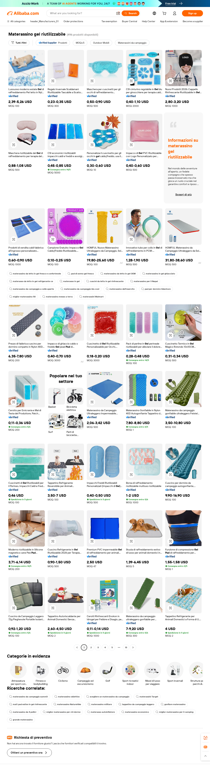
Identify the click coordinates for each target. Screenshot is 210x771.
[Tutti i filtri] (18, 43)
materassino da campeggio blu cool (80, 289)
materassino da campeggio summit (28, 696)
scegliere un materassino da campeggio (107, 696)
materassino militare (100, 704)
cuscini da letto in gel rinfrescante (105, 281)
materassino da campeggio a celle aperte (31, 289)
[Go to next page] (133, 647)
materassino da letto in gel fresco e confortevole (35, 273)
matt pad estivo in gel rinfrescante (28, 704)
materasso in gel (70, 281)
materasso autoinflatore (101, 712)
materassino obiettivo (67, 696)
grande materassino (21, 719)
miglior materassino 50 (22, 296)
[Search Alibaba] (81, 13)
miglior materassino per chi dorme (61, 712)
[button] (118, 13)
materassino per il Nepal (144, 281)
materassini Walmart (91, 296)
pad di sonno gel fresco (81, 273)
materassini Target (147, 696)
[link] (205, 737)
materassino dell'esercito (120, 289)
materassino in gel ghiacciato (158, 273)
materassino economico (135, 712)
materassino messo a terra (57, 296)
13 (126, 647)
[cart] (165, 13)
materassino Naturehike (67, 704)
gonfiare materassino (173, 704)
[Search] (130, 13)
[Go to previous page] (77, 647)
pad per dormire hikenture (156, 289)
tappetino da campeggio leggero (136, 704)
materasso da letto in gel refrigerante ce (31, 281)
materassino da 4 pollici (22, 712)
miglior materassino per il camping (174, 712)
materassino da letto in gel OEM (118, 273)
